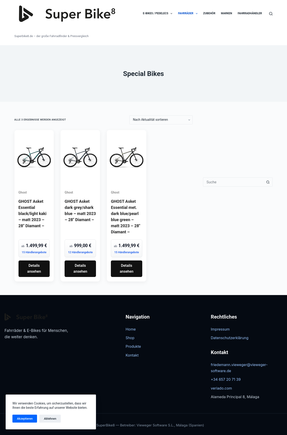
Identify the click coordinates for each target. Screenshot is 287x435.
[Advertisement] (238, 143)
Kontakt (132, 355)
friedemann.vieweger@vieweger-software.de (239, 367)
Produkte (133, 346)
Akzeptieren (25, 418)
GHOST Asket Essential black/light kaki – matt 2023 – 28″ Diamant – (33, 213)
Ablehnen (50, 418)
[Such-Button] (268, 182)
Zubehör (209, 13)
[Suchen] (271, 13)
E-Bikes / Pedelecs (158, 13)
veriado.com (221, 388)
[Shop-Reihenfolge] (161, 119)
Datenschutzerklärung (230, 338)
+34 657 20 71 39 (226, 379)
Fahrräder (188, 13)
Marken (226, 13)
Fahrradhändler (250, 13)
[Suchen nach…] (233, 182)
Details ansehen (34, 268)
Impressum (220, 329)
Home (131, 329)
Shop (130, 338)
